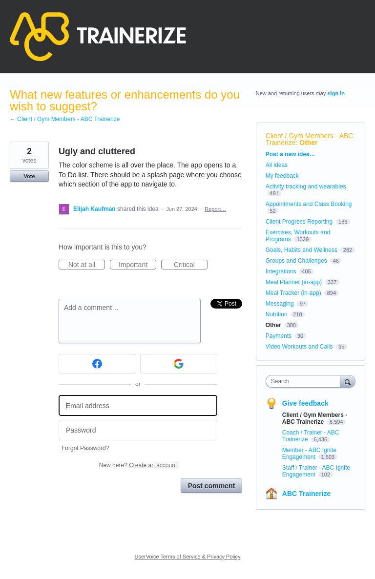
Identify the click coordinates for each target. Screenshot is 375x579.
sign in (336, 93)
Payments (279, 335)
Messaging (280, 303)
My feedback (282, 175)
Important (137, 265)
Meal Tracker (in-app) (293, 293)
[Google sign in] (179, 363)
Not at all (86, 265)
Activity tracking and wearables (306, 186)
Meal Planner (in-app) (294, 282)
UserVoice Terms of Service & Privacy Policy (188, 556)
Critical (191, 265)
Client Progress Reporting (299, 221)
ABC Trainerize (306, 493)
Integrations (281, 271)
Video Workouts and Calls (299, 346)
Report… (215, 209)
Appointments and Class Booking (309, 204)
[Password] (138, 430)
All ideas (277, 165)
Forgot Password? (85, 448)
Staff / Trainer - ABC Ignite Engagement (316, 471)
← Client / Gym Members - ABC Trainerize (65, 119)
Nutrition (277, 314)
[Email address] (138, 405)
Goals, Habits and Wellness (301, 250)
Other (308, 142)
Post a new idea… (290, 154)
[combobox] (305, 381)
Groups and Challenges (296, 260)
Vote (29, 176)
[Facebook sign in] (97, 363)
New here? (138, 465)
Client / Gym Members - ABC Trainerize (314, 418)
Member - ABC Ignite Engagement (309, 453)
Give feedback (305, 403)
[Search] (347, 381)
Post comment (211, 486)
